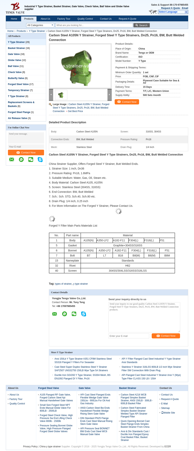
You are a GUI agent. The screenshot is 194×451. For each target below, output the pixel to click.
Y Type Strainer (37, 31)
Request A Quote (170, 8)
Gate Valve (14, 54)
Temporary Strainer (18, 90)
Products (28, 18)
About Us (45, 18)
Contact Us (106, 18)
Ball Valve (13, 66)
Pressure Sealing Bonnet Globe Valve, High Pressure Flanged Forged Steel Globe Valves (56, 428)
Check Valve (15, 72)
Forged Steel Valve (18, 84)
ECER (168, 446)
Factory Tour (63, 18)
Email (185, 8)
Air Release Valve (17, 118)
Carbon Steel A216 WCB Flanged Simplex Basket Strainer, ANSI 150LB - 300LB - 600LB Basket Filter (137, 399)
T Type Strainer (16, 96)
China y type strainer (50, 446)
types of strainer (63, 283)
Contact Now (26, 152)
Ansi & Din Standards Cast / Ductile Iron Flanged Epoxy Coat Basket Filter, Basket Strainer (135, 435)
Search (143, 25)
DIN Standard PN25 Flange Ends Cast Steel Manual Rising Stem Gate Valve (96, 421)
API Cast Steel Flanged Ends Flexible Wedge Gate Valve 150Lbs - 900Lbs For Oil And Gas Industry (95, 399)
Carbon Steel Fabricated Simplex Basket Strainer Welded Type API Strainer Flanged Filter (134, 412)
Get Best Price (75, 111)
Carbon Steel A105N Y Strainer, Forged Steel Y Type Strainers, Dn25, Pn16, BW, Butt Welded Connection (81, 108)
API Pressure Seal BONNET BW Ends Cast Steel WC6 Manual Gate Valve (95, 431)
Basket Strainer (16, 48)
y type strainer (80, 283)
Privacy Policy (30, 446)
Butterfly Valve (16, 78)
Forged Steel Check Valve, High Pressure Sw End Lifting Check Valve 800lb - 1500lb (56, 418)
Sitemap (165, 408)
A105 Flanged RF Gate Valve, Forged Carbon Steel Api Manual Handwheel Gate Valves (56, 397)
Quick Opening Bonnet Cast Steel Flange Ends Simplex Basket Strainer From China (135, 424)
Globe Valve (14, 60)
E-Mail (164, 403)
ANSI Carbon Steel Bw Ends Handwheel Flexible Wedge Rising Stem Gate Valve (95, 411)
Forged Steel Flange (19, 112)
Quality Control (85, 18)
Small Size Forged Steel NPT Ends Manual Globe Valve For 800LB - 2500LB (55, 408)
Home (14, 18)
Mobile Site (168, 412)
